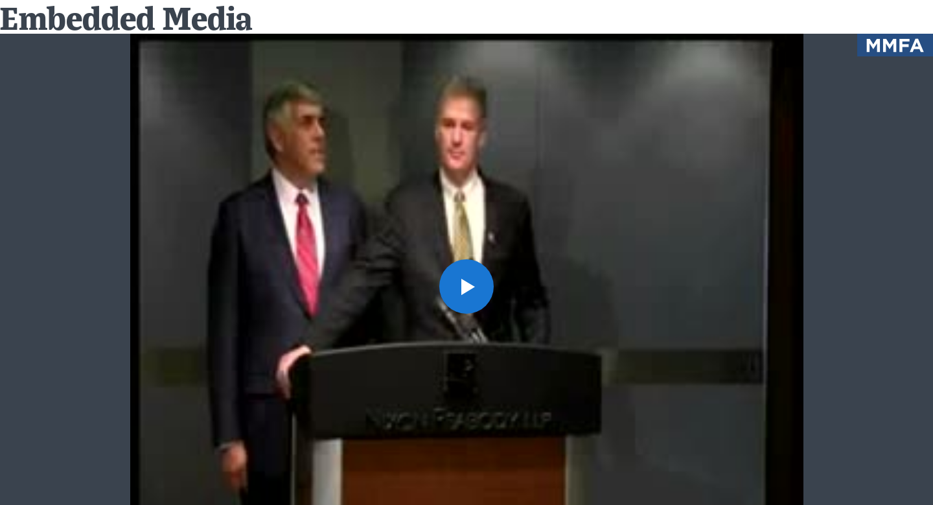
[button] (466, 286)
